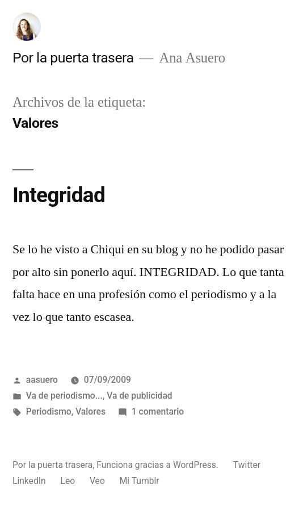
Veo (97, 480)
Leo (67, 480)
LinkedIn (29, 480)
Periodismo (48, 411)
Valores (90, 411)
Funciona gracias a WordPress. (158, 464)
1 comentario (158, 411)
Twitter (246, 464)
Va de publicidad (139, 395)
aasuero (42, 379)
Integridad (58, 195)
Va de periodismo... (64, 395)
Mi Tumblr (139, 480)
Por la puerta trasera (72, 57)
